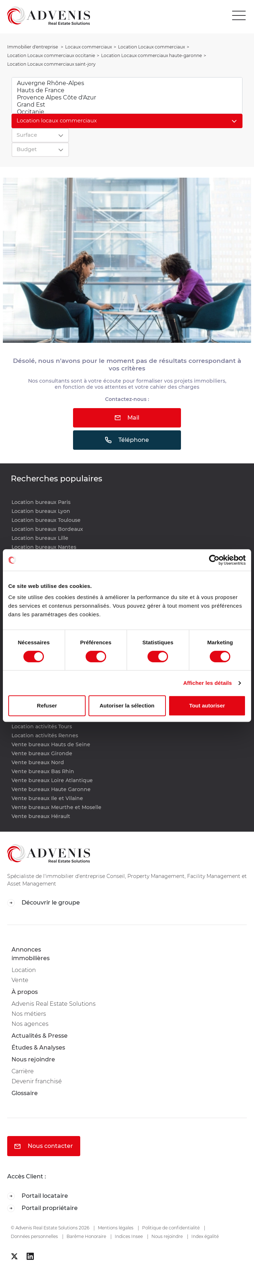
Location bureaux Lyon (41, 511)
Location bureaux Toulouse (46, 520)
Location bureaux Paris (41, 502)
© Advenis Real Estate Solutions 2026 (50, 1227)
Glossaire (25, 1093)
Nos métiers (29, 1013)
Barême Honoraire (86, 1236)
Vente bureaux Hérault (41, 816)
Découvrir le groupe (43, 903)
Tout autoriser (207, 705)
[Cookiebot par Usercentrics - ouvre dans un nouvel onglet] (214, 560)
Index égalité (205, 1236)
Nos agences (30, 1023)
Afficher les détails (207, 683)
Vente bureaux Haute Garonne (51, 789)
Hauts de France (127, 90)
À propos (25, 992)
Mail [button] (127, 417)
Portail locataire (37, 1196)
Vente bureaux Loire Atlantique (52, 780)
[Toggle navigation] (240, 15)
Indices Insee (129, 1236)
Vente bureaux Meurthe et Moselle (56, 807)
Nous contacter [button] (43, 1146)
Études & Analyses (38, 1047)
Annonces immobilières (31, 954)
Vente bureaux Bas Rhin (43, 771)
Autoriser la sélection (127, 705)
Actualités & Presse (40, 1035)
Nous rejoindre (33, 1059)
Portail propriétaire (42, 1208)
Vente (20, 980)
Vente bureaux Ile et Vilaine (47, 798)
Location (24, 970)
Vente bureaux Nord (38, 762)
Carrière (23, 1071)
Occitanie (127, 112)
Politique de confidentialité (171, 1227)
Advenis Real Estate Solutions (54, 1003)
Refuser (47, 705)
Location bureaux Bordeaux (47, 529)
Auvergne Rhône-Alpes (127, 83)
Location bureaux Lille (40, 538)
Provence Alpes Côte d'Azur (127, 97)
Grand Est (127, 104)
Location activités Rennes (45, 735)
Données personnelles (34, 1236)
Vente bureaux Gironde (42, 753)
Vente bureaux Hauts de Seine (51, 744)
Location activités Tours (42, 726)
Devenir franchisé (37, 1081)
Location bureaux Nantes (44, 547)
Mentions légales (115, 1227)
